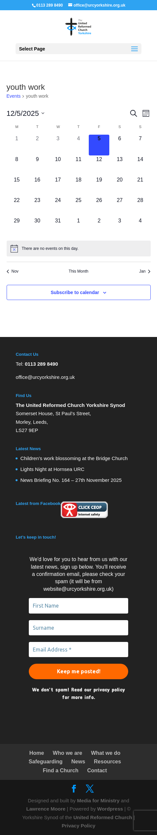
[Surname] (78, 627)
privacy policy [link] (109, 689)
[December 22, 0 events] (17, 206)
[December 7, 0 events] (140, 145)
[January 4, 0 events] (140, 227)
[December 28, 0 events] (140, 206)
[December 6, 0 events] (119, 145)
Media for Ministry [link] (99, 800)
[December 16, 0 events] (37, 186)
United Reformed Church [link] (102, 817)
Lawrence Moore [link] (45, 809)
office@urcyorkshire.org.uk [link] (45, 377)
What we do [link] (106, 753)
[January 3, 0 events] (119, 227)
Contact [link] (97, 770)
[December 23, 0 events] (37, 206)
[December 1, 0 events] (17, 145)
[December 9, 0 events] (37, 165)
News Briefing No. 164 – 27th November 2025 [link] (71, 480)
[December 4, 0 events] (78, 145)
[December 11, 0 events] (78, 165)
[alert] (79, 248)
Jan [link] (144, 271)
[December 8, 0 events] (17, 165)
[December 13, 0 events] (119, 165)
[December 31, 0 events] (58, 227)
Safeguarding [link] (46, 761)
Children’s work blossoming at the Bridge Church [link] (74, 458)
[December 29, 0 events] (17, 227)
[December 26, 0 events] (99, 206)
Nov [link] (13, 271)
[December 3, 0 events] (58, 145)
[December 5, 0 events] (99, 145)
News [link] (78, 761)
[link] (78, 26)
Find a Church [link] (60, 770)
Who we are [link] (67, 753)
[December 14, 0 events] (140, 165)
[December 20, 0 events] (119, 186)
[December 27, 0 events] (119, 206)
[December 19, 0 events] (99, 186)
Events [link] (14, 96)
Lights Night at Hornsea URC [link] (52, 469)
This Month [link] (78, 271)
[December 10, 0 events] (58, 165)
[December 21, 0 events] (140, 186)
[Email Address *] (78, 649)
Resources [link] (107, 761)
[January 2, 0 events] (99, 227)
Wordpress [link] (110, 809)
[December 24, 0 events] (58, 206)
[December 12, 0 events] (99, 165)
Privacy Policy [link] (78, 825)
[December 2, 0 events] (37, 145)
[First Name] (78, 605)
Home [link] (36, 753)
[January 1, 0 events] (78, 227)
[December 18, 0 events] (78, 186)
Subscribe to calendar (75, 292)
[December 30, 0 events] (37, 227)
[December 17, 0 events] (58, 186)
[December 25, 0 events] (78, 206)
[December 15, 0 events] (17, 186)
